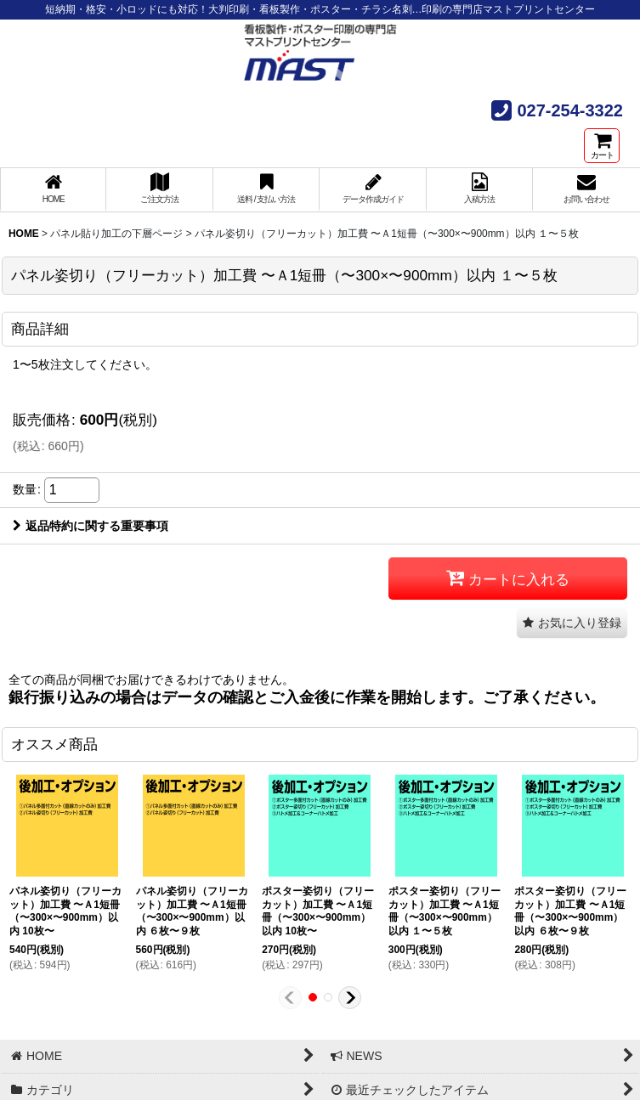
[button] (572, 623)
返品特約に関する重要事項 (90, 526)
